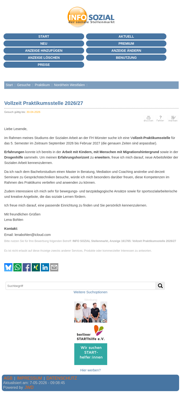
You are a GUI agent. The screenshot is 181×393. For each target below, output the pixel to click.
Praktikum (42, 85)
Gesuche (24, 85)
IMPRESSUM (29, 378)
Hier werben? (90, 370)
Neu (43, 43)
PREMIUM (126, 43)
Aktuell (126, 36)
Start (43, 36)
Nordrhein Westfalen (69, 85)
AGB (8, 378)
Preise (44, 65)
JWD (29, 387)
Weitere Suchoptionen (90, 292)
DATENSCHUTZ (62, 378)
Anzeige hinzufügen (44, 50)
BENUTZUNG (126, 58)
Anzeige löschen (44, 58)
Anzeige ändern (126, 50)
